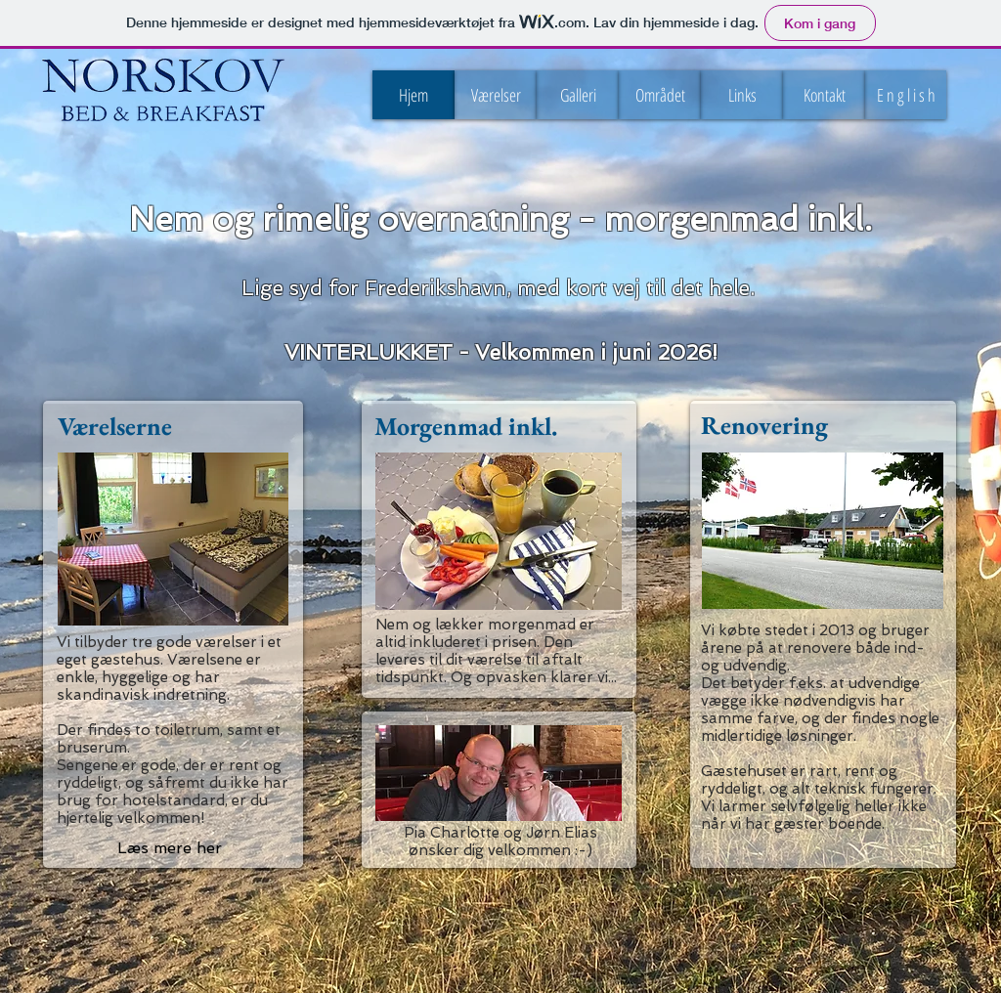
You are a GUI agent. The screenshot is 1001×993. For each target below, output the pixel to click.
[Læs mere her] (169, 849)
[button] (905, 94)
